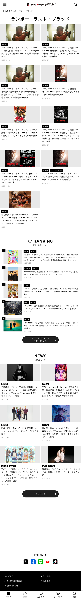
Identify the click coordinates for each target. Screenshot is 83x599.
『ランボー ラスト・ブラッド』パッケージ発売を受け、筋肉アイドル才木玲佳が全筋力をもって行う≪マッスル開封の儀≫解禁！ (20, 52)
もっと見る (40, 494)
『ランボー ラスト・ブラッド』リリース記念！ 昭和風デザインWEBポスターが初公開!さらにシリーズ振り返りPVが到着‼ (19, 133)
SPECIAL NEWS (56, 170)
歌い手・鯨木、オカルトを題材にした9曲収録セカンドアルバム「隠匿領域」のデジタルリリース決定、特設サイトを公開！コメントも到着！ (60, 432)
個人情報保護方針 (14, 581)
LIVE (26, 303)
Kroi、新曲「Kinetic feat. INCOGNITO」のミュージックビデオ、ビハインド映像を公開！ (20, 431)
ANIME (26, 286)
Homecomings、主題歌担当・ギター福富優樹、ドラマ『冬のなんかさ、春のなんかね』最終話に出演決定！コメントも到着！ (51, 273)
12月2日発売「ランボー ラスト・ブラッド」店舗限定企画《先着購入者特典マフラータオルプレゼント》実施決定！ (60, 176)
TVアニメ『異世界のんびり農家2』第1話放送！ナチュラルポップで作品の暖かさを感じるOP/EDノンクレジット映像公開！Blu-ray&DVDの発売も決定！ (51, 291)
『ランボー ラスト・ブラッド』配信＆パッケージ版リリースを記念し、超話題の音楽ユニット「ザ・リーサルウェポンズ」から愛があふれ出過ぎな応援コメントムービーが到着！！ (60, 136)
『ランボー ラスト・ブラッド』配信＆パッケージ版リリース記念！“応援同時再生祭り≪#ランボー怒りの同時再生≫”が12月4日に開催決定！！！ (19, 178)
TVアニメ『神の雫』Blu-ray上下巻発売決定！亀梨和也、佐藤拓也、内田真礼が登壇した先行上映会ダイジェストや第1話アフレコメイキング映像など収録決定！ (60, 391)
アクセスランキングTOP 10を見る (40, 339)
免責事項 (46, 581)
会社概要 (46, 576)
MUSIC (33, 252)
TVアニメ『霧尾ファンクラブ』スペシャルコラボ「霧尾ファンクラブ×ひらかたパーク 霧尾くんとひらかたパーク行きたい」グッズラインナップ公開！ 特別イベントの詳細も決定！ (19, 475)
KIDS (26, 252)
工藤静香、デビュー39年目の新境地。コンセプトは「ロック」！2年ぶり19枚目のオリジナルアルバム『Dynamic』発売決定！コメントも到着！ (19, 391)
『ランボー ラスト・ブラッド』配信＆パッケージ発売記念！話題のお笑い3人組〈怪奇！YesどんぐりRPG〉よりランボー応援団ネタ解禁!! (60, 52)
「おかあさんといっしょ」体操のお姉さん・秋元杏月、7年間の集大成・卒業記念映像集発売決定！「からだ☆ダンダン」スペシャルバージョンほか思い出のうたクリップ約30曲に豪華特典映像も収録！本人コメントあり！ (51, 258)
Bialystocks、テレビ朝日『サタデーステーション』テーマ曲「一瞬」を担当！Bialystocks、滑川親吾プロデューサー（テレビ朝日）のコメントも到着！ (51, 325)
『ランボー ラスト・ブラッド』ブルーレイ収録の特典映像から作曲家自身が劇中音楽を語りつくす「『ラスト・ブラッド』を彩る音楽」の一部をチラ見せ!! (20, 93)
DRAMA (27, 269)
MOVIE (4, 44)
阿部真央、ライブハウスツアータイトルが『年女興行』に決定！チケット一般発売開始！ (60, 472)
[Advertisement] (40, 524)
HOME (5, 11)
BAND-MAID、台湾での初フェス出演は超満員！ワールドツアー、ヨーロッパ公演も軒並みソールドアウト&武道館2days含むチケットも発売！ (51, 307)
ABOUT (9, 576)
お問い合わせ (12, 585)
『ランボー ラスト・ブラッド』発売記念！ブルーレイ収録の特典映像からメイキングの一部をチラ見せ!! (60, 91)
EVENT (12, 466)
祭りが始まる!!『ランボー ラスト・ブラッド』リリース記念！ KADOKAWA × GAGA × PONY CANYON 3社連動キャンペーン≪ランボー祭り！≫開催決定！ (19, 219)
